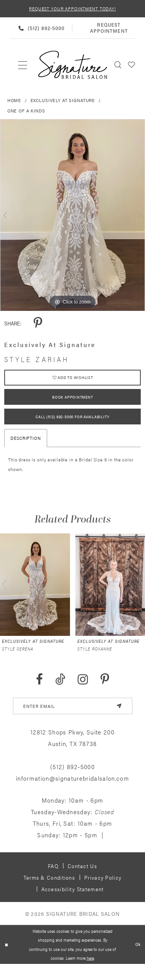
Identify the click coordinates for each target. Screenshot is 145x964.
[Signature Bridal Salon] (72, 65)
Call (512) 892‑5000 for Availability (72, 416)
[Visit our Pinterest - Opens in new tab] (105, 679)
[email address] (73, 706)
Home (14, 100)
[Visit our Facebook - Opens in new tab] (39, 679)
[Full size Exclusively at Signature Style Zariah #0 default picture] (72, 215)
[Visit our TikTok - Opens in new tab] (60, 679)
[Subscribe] (119, 706)
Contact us (82, 866)
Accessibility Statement (72, 889)
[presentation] (35, 584)
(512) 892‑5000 (72, 766)
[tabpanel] (72, 215)
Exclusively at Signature (63, 100)
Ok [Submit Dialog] (138, 944)
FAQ (53, 866)
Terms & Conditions (49, 877)
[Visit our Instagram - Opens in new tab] (83, 679)
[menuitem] (23, 64)
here (90, 958)
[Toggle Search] (118, 64)
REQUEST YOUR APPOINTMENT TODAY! (72, 8)
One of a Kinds (26, 110)
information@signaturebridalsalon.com (72, 778)
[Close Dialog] (7, 944)
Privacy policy (102, 877)
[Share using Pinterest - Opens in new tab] (38, 323)
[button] (131, 64)
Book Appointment (72, 397)
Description (25, 437)
